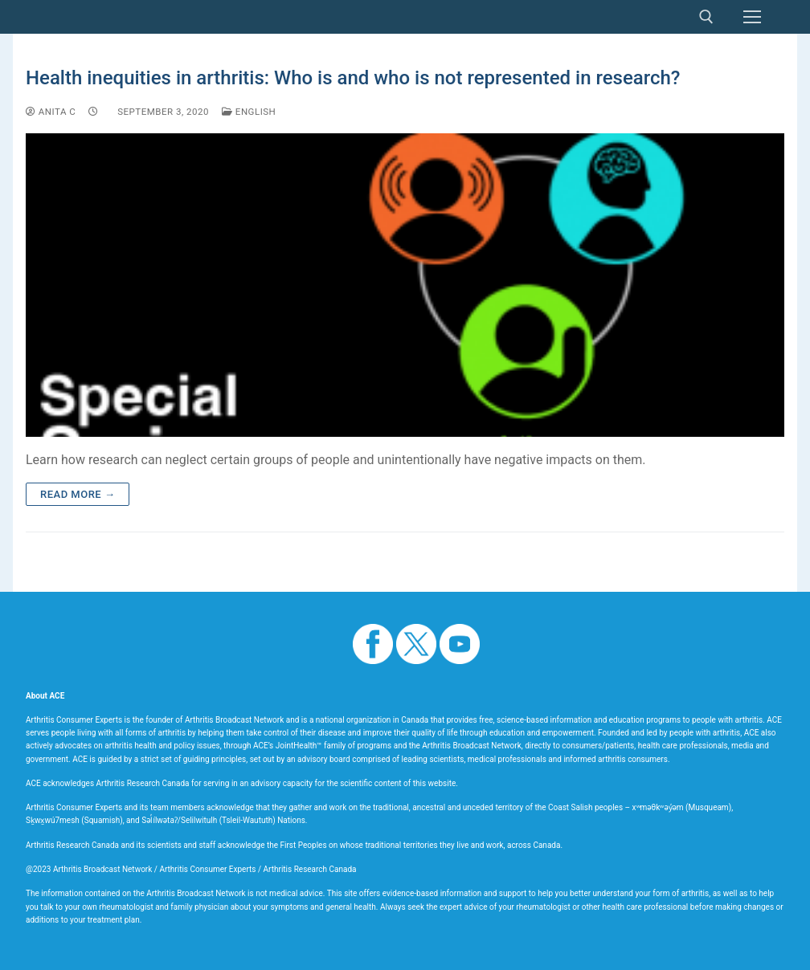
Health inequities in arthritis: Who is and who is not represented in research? (353, 78)
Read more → (77, 494)
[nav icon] (752, 17)
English (249, 111)
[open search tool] (706, 17)
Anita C (51, 111)
